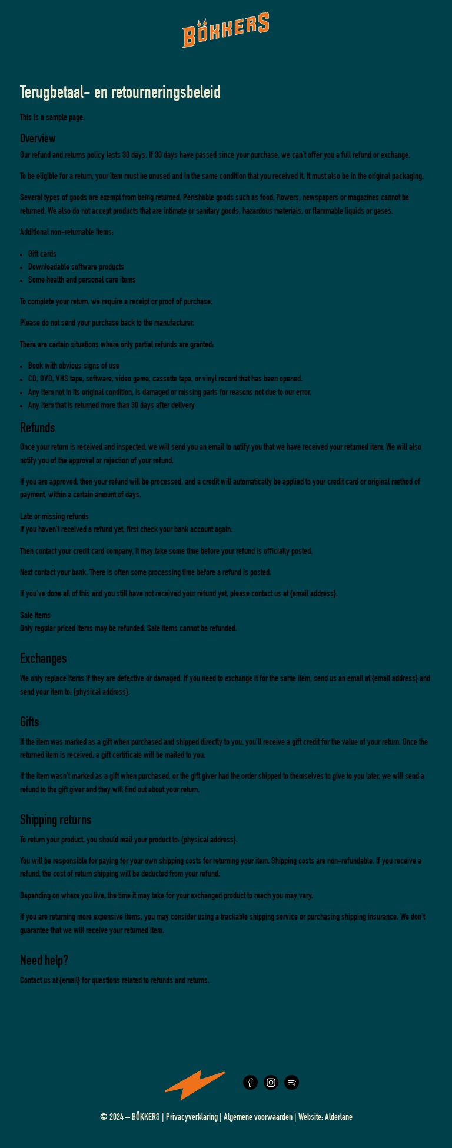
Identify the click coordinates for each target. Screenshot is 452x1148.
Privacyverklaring (192, 1118)
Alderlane (339, 1118)
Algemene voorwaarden (258, 1118)
